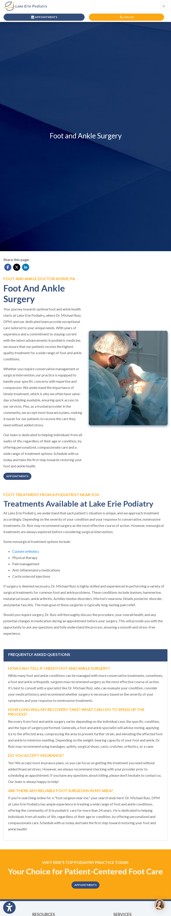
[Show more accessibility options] (9, 907)
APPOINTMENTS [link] (44, 17)
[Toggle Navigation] (163, 6)
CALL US (127, 17)
